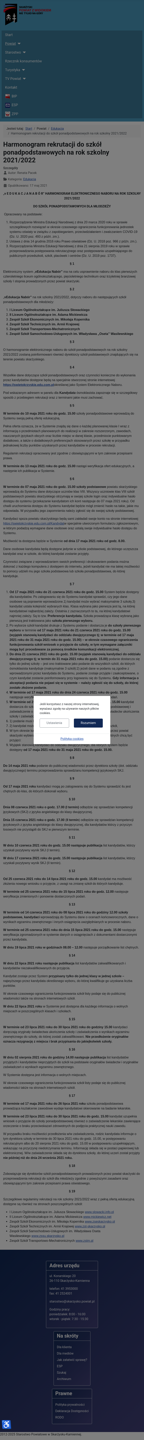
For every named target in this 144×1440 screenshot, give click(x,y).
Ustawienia (54, 723)
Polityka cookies (72, 739)
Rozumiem (88, 723)
